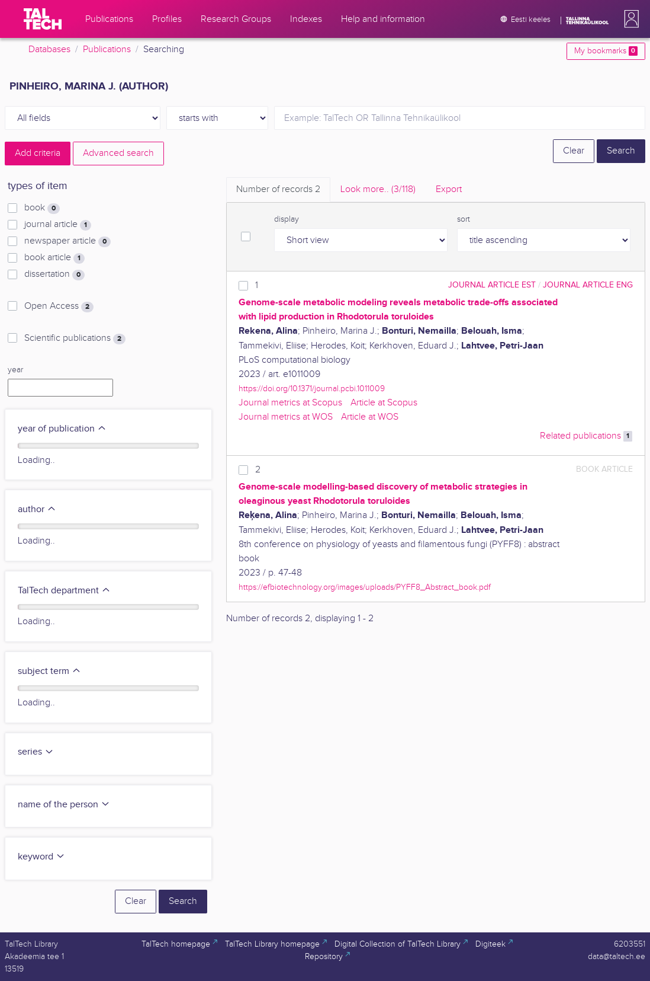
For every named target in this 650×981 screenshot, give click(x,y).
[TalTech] (43, 19)
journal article (57, 225)
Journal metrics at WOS (286, 417)
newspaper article (67, 241)
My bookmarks (606, 51)
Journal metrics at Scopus (290, 402)
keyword (41, 856)
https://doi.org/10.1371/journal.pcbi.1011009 (312, 389)
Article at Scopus (383, 402)
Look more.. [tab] (378, 189)
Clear (573, 150)
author (37, 509)
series (36, 752)
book (42, 208)
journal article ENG (588, 285)
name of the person (64, 804)
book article (54, 258)
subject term (49, 671)
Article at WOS (369, 417)
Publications (107, 49)
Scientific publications (75, 338)
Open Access (59, 306)
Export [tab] (449, 189)
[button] (629, 19)
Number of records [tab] (278, 189)
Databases (49, 49)
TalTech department (64, 590)
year (15, 370)
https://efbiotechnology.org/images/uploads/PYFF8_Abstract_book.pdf (365, 587)
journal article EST (492, 285)
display (286, 219)
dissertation (54, 274)
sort (463, 219)
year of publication (62, 428)
